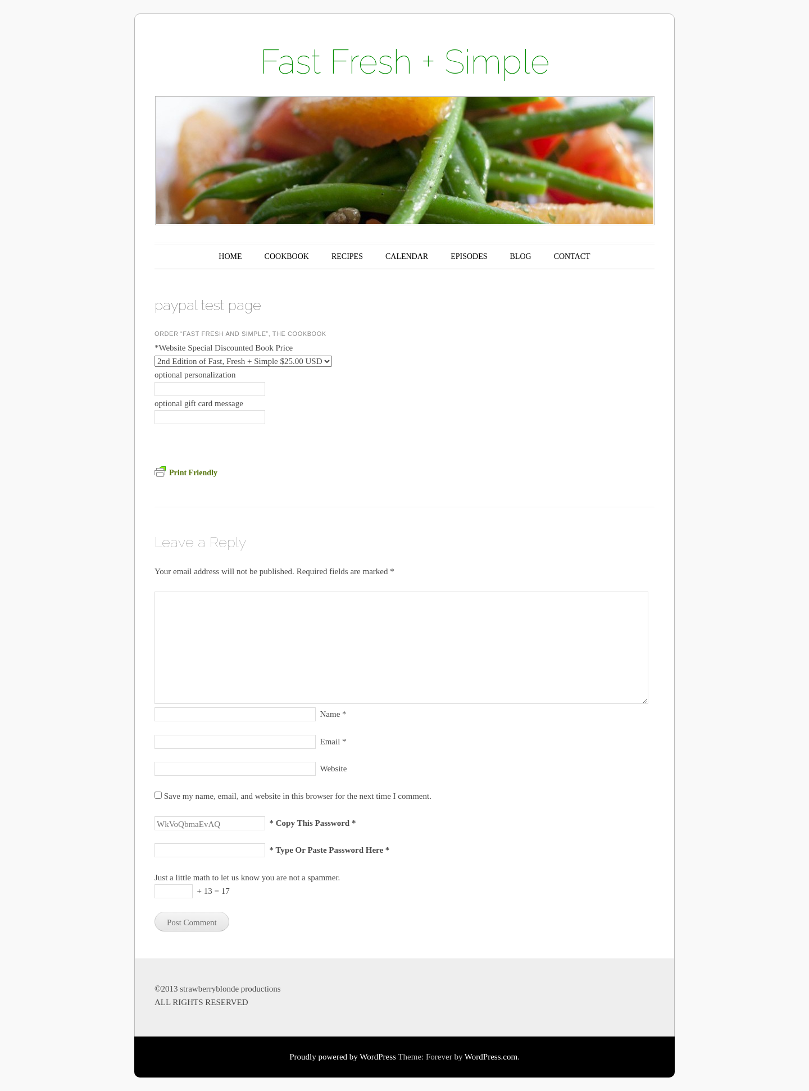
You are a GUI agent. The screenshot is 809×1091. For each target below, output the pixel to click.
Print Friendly (185, 473)
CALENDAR (406, 256)
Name (333, 714)
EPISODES (469, 256)
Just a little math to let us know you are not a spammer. (247, 877)
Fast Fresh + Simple (404, 61)
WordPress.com (491, 1056)
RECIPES (347, 256)
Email (333, 741)
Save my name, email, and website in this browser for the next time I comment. (297, 796)
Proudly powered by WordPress (342, 1056)
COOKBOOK (287, 256)
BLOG (520, 256)
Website (333, 768)
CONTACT (572, 256)
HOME (230, 256)
